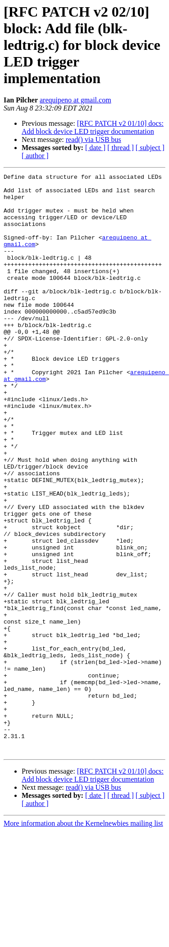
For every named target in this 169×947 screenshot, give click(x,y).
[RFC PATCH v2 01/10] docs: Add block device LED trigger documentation (93, 127)
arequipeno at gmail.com (75, 100)
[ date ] (95, 147)
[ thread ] (120, 147)
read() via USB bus (93, 139)
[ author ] (35, 155)
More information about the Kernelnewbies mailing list (83, 939)
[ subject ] (150, 147)
